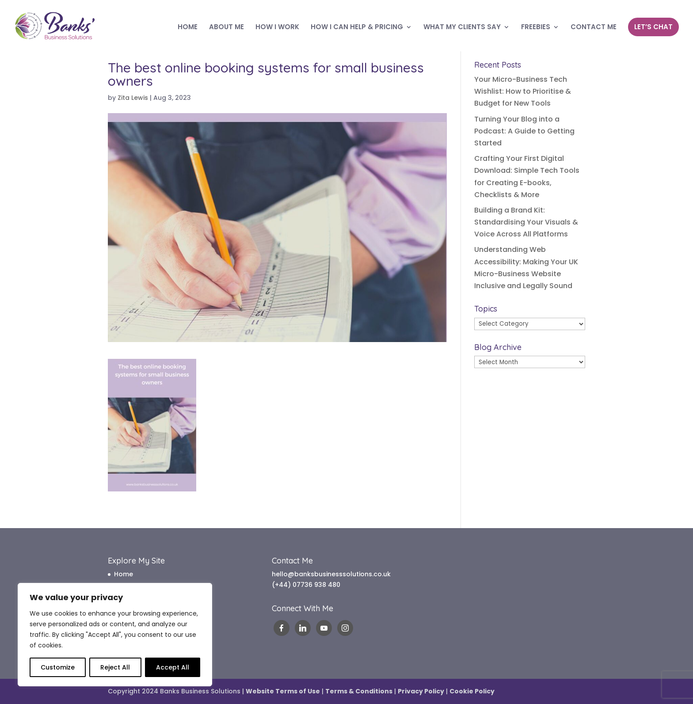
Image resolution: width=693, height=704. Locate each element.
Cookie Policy (472, 691)
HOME (188, 27)
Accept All (172, 667)
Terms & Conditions (358, 691)
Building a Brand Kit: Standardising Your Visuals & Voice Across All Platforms (526, 222)
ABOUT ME (226, 27)
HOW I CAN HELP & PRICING (357, 27)
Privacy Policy (421, 691)
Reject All (115, 667)
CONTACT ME (594, 27)
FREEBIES (535, 27)
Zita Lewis (133, 97)
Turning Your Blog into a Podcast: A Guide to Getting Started (524, 131)
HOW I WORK (277, 27)
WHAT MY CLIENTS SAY (462, 27)
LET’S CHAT (653, 26)
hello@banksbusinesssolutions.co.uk (331, 574)
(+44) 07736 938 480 (306, 584)
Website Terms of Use (283, 691)
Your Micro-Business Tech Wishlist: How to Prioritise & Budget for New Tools (522, 91)
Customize (58, 667)
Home (123, 574)
